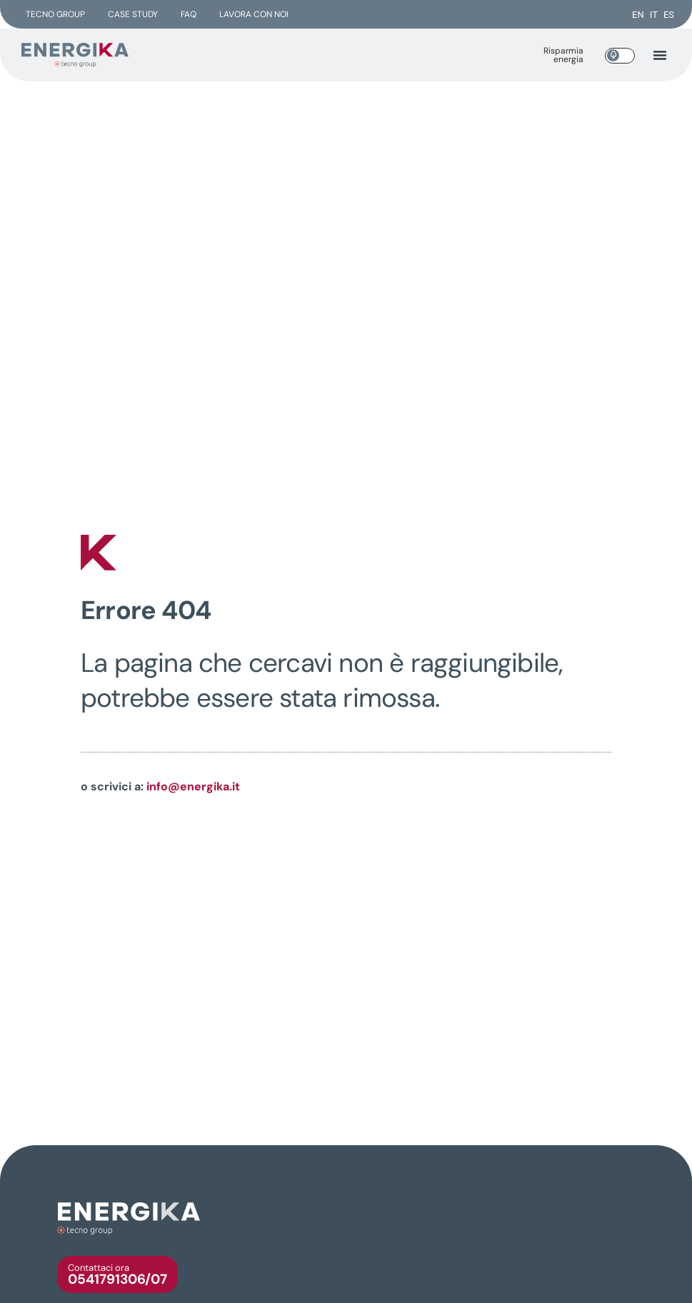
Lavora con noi (254, 14)
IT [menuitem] (654, 14)
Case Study (133, 14)
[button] (660, 55)
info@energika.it (193, 786)
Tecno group (55, 14)
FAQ (188, 14)
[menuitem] (638, 14)
